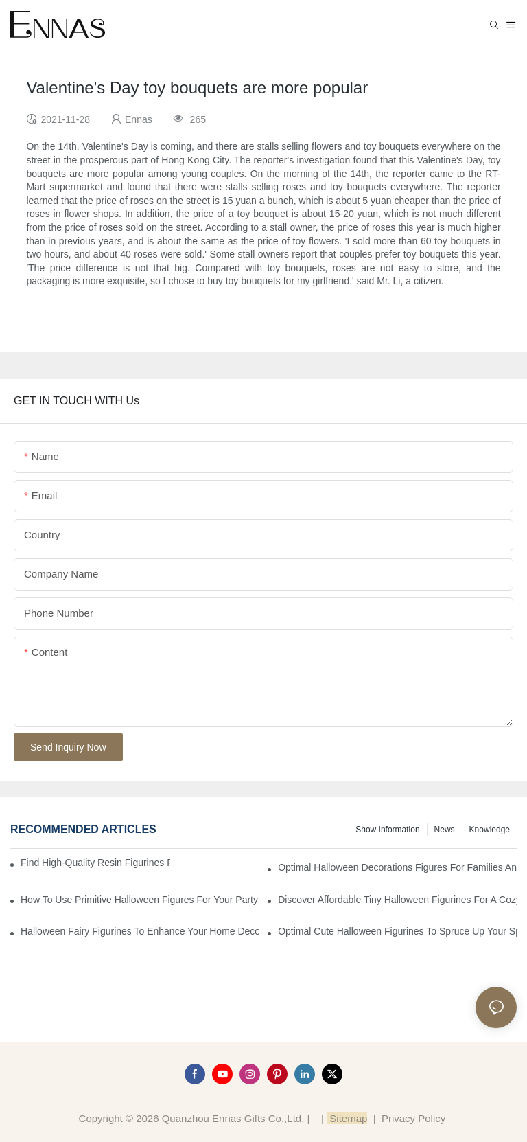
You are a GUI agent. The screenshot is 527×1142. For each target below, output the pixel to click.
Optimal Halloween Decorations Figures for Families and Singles (397, 867)
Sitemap (347, 1118)
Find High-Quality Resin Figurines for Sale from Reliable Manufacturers (95, 862)
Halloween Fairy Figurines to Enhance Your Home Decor (140, 931)
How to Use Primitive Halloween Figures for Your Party (139, 899)
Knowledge (489, 829)
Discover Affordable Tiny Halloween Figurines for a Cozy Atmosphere (397, 899)
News (444, 829)
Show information (387, 829)
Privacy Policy (413, 1118)
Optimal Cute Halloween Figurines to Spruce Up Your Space (397, 931)
